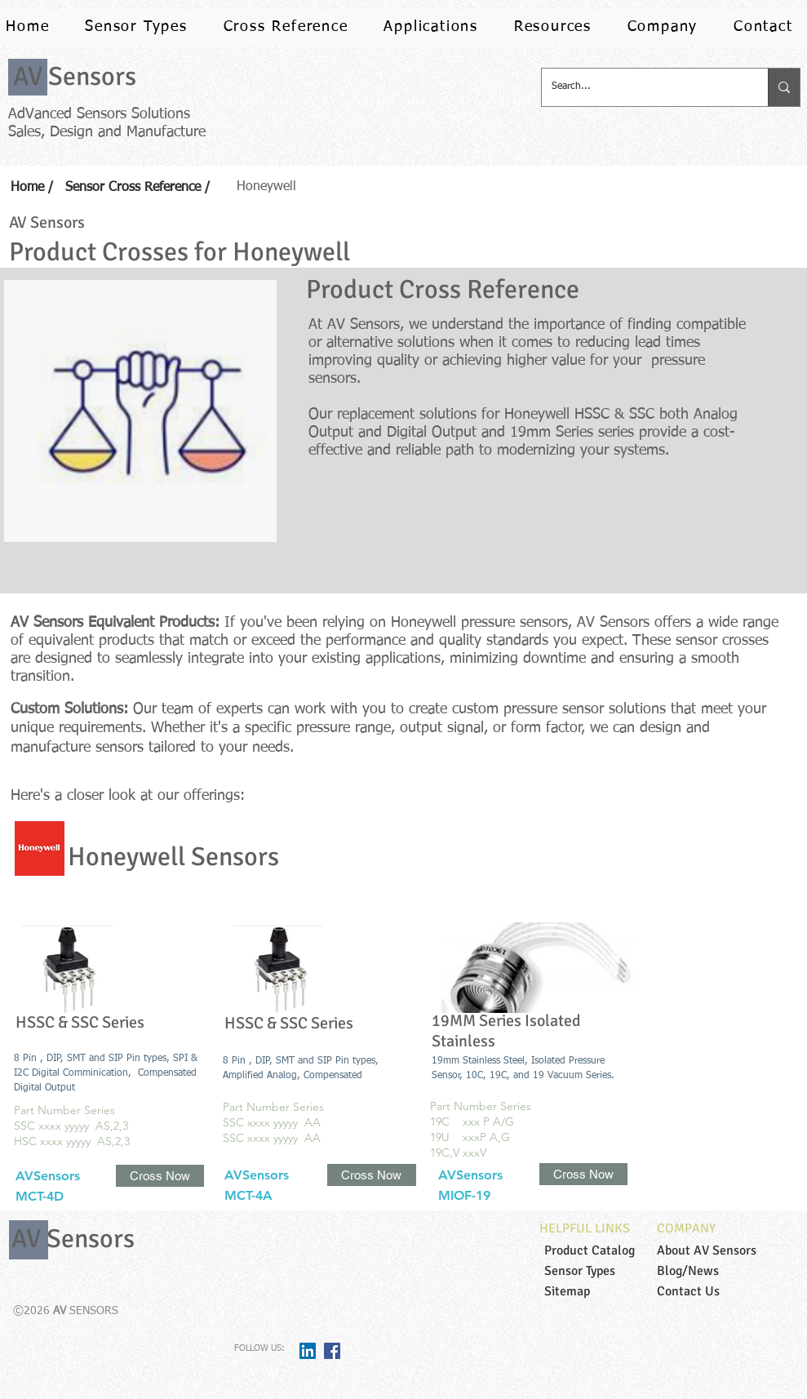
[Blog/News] (718, 1271)
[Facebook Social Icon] (332, 1351)
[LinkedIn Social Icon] (307, 1351)
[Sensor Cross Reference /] (142, 188)
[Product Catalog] (605, 1250)
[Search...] (643, 87)
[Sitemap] (605, 1291)
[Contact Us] (718, 1291)
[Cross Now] (160, 1176)
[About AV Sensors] (718, 1250)
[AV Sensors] (75, 77)
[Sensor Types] (605, 1271)
